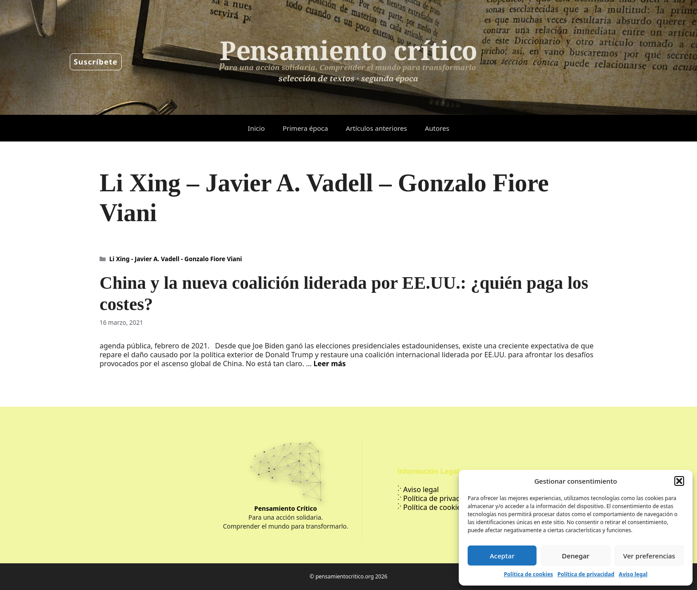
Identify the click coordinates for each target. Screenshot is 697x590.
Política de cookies (528, 574)
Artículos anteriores (376, 128)
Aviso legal (633, 574)
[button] (679, 481)
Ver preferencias (649, 555)
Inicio (256, 128)
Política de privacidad (585, 574)
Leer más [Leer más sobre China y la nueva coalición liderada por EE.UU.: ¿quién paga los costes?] (329, 363)
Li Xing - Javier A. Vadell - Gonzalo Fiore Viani (175, 259)
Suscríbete (96, 62)
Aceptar (502, 555)
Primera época (305, 128)
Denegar (575, 555)
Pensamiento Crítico (285, 508)
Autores (437, 128)
